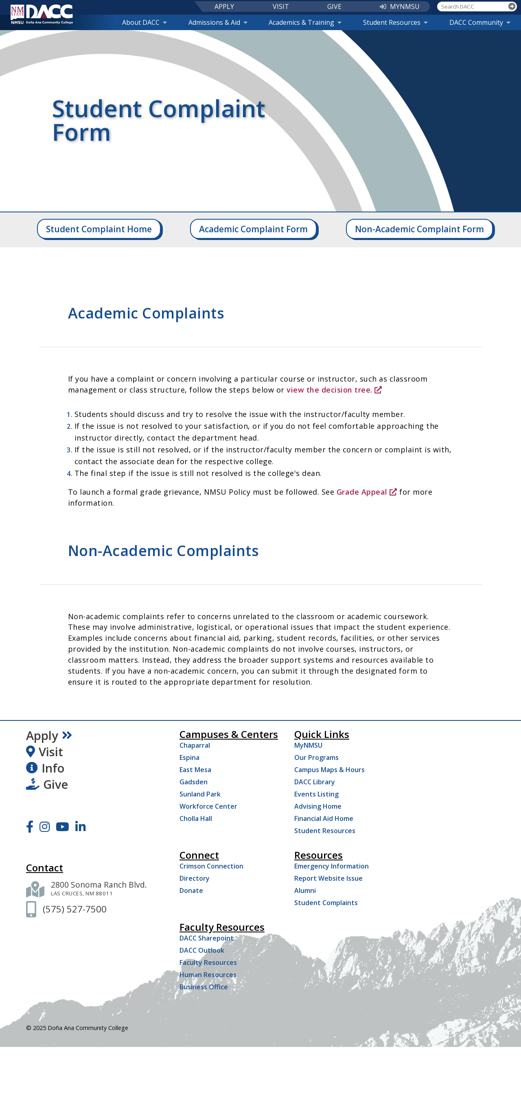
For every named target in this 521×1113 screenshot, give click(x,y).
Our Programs (316, 757)
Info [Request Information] (45, 768)
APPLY (224, 6)
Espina (189, 757)
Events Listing (316, 794)
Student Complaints (326, 902)
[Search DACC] (472, 6)
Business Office (204, 986)
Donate (191, 890)
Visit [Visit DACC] (44, 752)
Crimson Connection (211, 866)
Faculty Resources (208, 962)
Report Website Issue (328, 878)
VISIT (281, 6)
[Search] (512, 6)
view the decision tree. (334, 390)
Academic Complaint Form (253, 229)
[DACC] (42, 14)
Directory (195, 878)
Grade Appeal (367, 492)
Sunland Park (200, 794)
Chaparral (195, 745)
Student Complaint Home (99, 229)
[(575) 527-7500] (75, 909)
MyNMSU (308, 745)
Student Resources (395, 22)
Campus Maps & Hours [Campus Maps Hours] (329, 769)
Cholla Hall (196, 818)
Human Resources (208, 974)
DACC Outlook (202, 950)
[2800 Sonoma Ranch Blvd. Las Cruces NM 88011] (99, 889)
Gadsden (194, 781)
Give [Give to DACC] (47, 784)
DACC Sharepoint (207, 938)
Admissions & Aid (217, 22)
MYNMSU (400, 6)
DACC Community (479, 22)
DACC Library (314, 781)
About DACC (144, 22)
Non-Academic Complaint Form (419, 229)
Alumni (305, 890)
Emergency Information (331, 866)
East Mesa (195, 769)
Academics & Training (305, 22)
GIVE (334, 6)
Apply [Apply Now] (49, 735)
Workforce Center (208, 806)
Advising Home (317, 806)
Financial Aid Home (323, 818)
